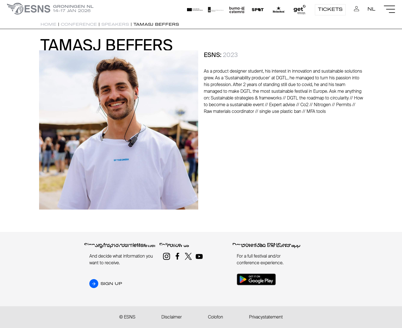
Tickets (330, 9)
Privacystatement (266, 317)
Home (48, 24)
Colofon (215, 317)
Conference (79, 24)
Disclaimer (171, 317)
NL (371, 9)
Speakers (115, 24)
